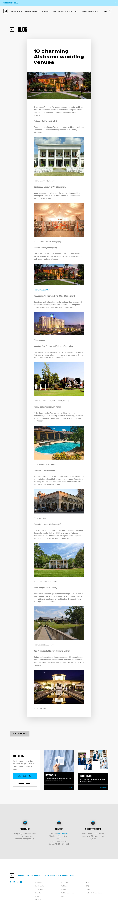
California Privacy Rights (94, 893)
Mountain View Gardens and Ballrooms (54, 401)
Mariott (42, 340)
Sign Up (110, 11)
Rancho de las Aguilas (42, 407)
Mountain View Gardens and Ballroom (48, 346)
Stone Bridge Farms (41, 588)
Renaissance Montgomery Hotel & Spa (48, 296)
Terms (88, 889)
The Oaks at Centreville (42, 524)
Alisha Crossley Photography (50, 242)
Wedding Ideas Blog (34, 875)
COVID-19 (38, 900)
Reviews (63, 889)
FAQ (87, 886)
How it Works (39, 886)
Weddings (64, 886)
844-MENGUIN (62, 834)
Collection (38, 882)
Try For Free (39, 889)
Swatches (38, 893)
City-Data (42, 518)
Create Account (25, 783)
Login (105, 11)
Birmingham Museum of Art (44, 187)
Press (63, 896)
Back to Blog (20, 733)
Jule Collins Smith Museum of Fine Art (48, 651)
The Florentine (39, 470)
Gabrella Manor (40, 248)
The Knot (42, 708)
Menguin (21, 875)
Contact (88, 882)
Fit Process (64, 882)
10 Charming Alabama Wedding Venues (59, 875)
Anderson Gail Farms (42, 121)
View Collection (25, 776)
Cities (37, 896)
